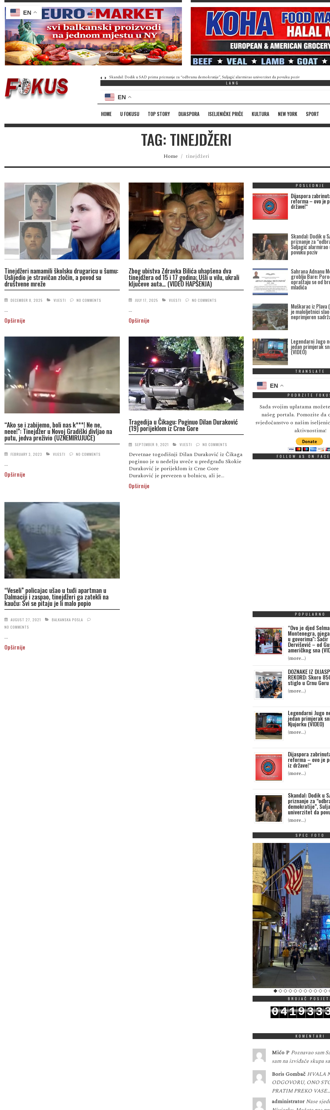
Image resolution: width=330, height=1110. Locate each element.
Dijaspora (189, 114)
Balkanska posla (67, 619)
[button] (93, 36)
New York (287, 114)
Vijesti (60, 300)
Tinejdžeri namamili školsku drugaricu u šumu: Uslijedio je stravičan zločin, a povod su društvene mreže (61, 277)
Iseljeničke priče (225, 114)
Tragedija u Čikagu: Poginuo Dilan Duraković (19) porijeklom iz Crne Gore (183, 425)
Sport (312, 114)
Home (106, 114)
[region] (93, 36)
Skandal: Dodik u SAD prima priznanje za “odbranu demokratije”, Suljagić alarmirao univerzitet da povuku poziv (204, 77)
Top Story (159, 114)
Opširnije (14, 320)
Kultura (260, 114)
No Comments (89, 300)
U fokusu (129, 114)
